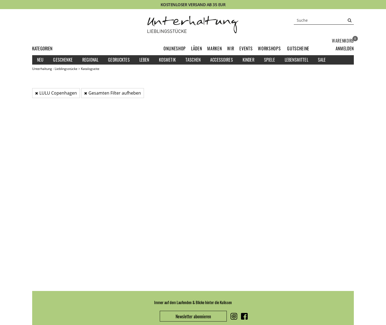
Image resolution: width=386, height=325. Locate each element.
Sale (322, 60)
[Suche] (324, 20)
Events (246, 48)
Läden (196, 48)
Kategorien (42, 48)
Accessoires (221, 60)
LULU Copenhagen (56, 93)
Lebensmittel (296, 60)
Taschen (193, 60)
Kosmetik (167, 60)
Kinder (248, 60)
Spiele (269, 60)
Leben (144, 60)
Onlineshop (175, 48)
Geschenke (62, 60)
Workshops (269, 48)
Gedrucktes (119, 60)
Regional (90, 60)
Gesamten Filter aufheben (112, 93)
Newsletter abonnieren (193, 316)
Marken (214, 48)
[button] (345, 48)
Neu (40, 60)
